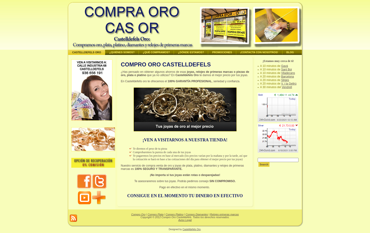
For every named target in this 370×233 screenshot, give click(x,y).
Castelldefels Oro (86, 52)
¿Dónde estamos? (191, 52)
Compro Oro (138, 214)
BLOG (290, 52)
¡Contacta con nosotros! (259, 52)
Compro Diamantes (197, 214)
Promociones (222, 52)
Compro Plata (156, 214)
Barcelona (287, 76)
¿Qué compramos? (156, 52)
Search (264, 164)
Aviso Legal (185, 220)
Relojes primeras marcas (224, 214)
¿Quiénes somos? (122, 52)
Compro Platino (175, 214)
